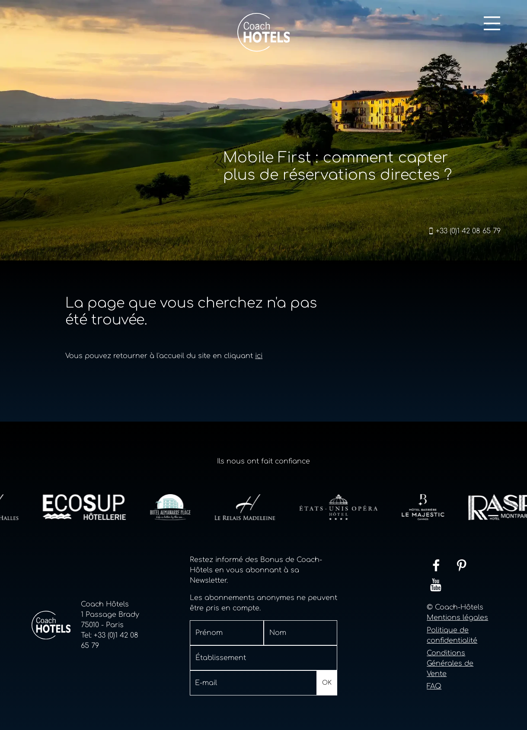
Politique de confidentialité (452, 635)
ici (258, 356)
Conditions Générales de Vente (450, 663)
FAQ (434, 686)
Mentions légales (457, 618)
